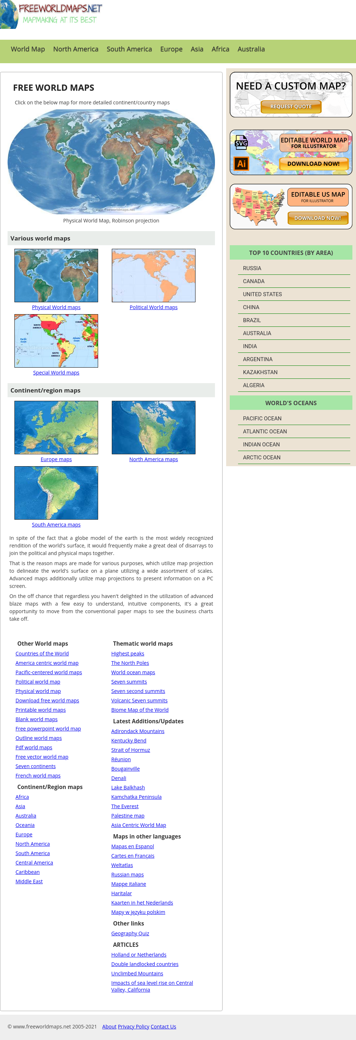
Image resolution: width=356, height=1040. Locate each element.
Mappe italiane (128, 883)
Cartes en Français (133, 855)
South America (129, 48)
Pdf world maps (34, 747)
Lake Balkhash (128, 787)
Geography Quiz (130, 933)
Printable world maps (41, 709)
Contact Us (163, 1026)
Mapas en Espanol (132, 846)
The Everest (125, 806)
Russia (252, 268)
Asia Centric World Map (138, 825)
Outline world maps (39, 737)
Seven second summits (138, 691)
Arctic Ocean (262, 457)
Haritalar (121, 893)
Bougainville (125, 768)
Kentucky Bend (128, 740)
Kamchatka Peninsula (136, 796)
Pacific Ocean (262, 418)
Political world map (38, 681)
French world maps (38, 775)
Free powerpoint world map (48, 728)
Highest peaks (127, 653)
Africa (220, 48)
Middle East (29, 881)
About (109, 1026)
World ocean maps (133, 672)
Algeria (253, 385)
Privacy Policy (133, 1026)
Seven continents (36, 766)
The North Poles (130, 662)
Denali (118, 778)
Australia (251, 48)
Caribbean (28, 871)
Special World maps (56, 369)
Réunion (121, 759)
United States (262, 294)
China (251, 307)
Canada (254, 281)
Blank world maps (37, 719)
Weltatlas (122, 865)
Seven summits (129, 681)
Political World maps (153, 304)
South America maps (56, 521)
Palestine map (128, 815)
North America (76, 48)
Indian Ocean (261, 444)
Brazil (252, 320)
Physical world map (38, 691)
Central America (34, 862)
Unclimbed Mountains (137, 973)
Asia (197, 48)
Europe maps (56, 456)
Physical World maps (56, 304)
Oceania (25, 825)
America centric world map (47, 662)
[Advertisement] (230, 20)
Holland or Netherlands (139, 954)
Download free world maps (47, 700)
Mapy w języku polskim (138, 912)
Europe (171, 48)
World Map (28, 48)
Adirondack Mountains (137, 731)
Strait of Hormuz (130, 749)
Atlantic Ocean (265, 431)
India (250, 346)
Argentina (258, 359)
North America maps (153, 456)
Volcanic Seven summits (139, 700)
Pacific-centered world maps (49, 672)
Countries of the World (42, 653)
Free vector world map (42, 756)
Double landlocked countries (145, 964)
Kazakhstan (260, 372)
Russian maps (127, 874)
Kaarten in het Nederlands (142, 902)
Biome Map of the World (140, 709)
